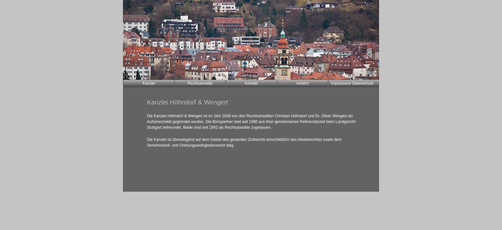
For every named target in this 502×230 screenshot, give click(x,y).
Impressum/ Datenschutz (352, 83)
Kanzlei (148, 83)
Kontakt (251, 83)
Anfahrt (302, 83)
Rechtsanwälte (200, 83)
